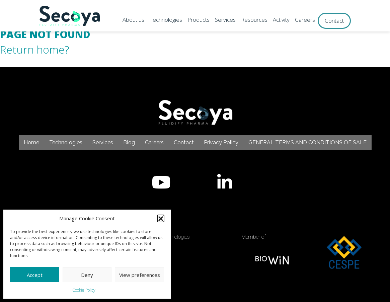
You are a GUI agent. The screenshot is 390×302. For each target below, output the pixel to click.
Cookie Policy (83, 290)
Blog (129, 142)
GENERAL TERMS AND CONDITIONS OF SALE (307, 142)
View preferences (139, 275)
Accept (35, 275)
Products (198, 19)
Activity (281, 19)
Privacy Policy (221, 142)
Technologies (166, 19)
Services (225, 19)
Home (31, 142)
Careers (305, 19)
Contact (334, 20)
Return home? (34, 49)
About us (133, 19)
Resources (254, 19)
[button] (160, 218)
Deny (87, 275)
